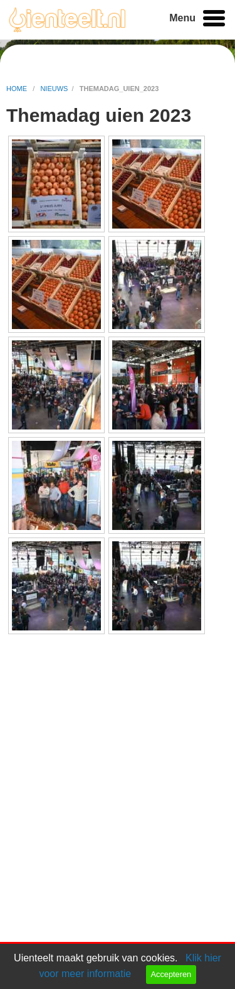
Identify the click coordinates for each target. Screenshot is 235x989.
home (17, 88)
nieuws (54, 88)
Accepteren (170, 974)
